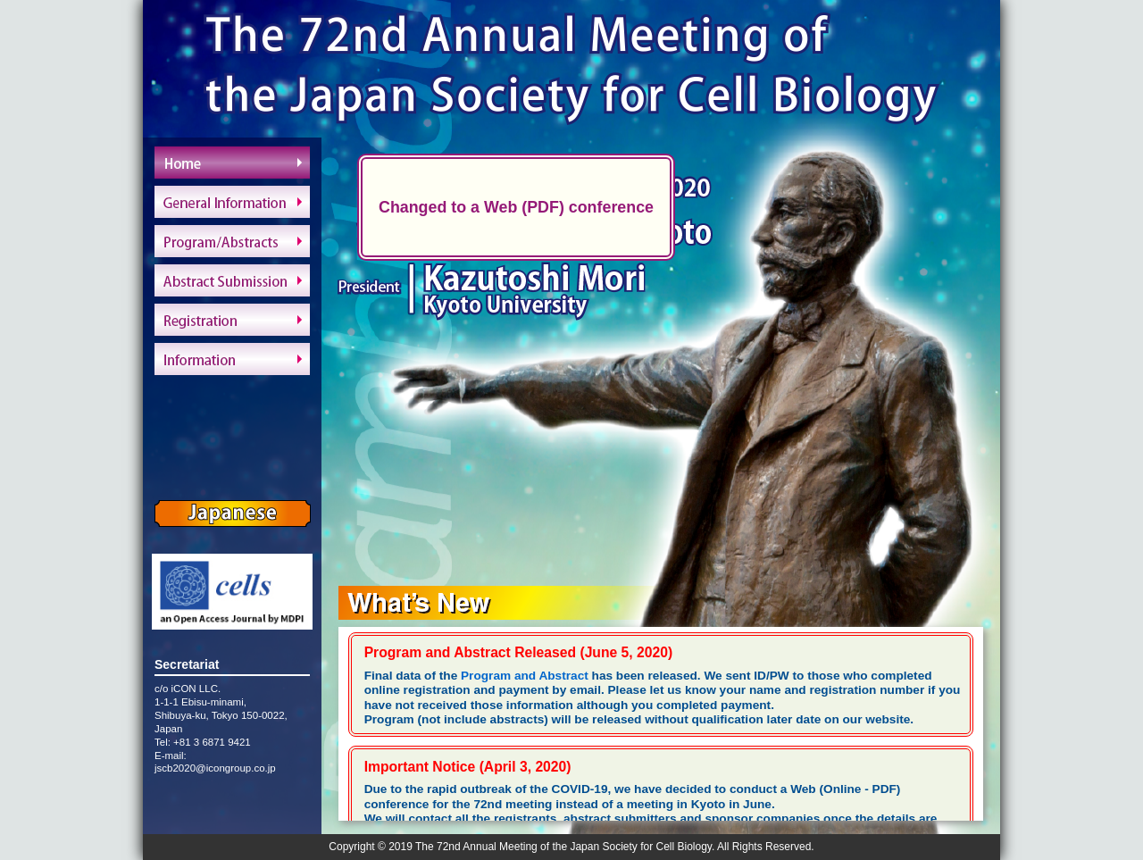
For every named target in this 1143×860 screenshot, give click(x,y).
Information (232, 359)
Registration (232, 320)
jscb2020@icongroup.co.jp (215, 768)
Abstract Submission (232, 280)
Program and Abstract (524, 675)
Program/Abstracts (232, 241)
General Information (232, 202)
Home (232, 162)
